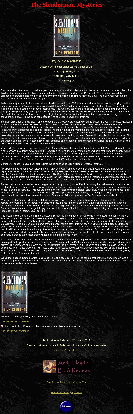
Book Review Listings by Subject (66, 392)
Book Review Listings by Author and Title (66, 382)
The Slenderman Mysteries (15, 321)
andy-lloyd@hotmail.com (66, 350)
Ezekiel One (32, 159)
